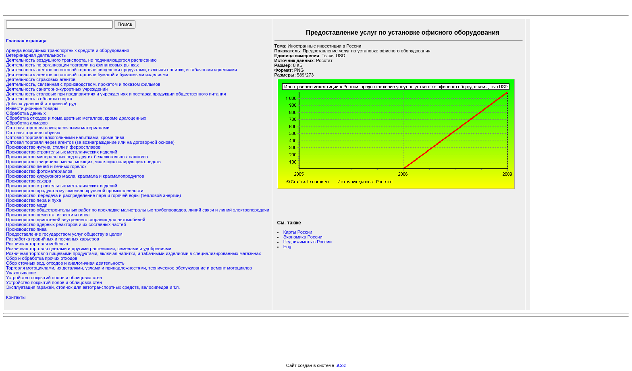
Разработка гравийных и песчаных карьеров (52, 238)
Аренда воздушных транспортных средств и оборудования (67, 50)
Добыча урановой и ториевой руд (41, 103)
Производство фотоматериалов (39, 171)
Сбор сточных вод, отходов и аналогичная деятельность (65, 263)
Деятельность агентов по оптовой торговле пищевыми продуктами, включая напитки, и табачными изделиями (121, 69)
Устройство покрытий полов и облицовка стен (54, 277)
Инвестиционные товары (32, 108)
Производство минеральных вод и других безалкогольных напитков (77, 156)
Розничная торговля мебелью (37, 243)
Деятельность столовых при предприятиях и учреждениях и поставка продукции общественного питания (116, 93)
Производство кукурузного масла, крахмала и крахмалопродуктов (75, 176)
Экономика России (302, 236)
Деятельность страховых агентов (40, 79)
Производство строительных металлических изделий (61, 151)
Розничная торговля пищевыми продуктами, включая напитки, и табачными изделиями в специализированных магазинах (133, 253)
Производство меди (27, 205)
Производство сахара (28, 180)
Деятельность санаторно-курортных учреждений (57, 89)
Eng (287, 246)
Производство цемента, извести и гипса (47, 214)
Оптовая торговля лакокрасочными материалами (57, 127)
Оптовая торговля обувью (33, 132)
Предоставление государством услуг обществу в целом (64, 234)
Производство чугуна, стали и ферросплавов (53, 147)
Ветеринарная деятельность (36, 55)
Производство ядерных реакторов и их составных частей (66, 224)
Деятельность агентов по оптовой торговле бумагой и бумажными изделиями (87, 74)
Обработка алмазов (27, 122)
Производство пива (26, 229)
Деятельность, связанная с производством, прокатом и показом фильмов (83, 84)
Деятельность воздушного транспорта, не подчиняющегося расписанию (81, 60)
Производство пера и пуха (33, 200)
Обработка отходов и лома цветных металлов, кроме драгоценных (76, 118)
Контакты (15, 297)
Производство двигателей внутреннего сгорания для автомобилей (75, 219)
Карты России (297, 232)
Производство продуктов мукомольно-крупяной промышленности (74, 190)
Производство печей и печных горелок (46, 166)
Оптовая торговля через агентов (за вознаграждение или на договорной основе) (90, 142)
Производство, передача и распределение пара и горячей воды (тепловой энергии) (93, 195)
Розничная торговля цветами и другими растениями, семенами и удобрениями (88, 248)
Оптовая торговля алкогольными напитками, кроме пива (65, 137)
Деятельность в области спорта (39, 98)
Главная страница (26, 40)
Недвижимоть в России (307, 241)
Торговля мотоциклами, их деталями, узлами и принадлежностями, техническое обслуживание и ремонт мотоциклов (129, 267)
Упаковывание (21, 272)
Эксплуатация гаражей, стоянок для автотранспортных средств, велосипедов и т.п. (93, 287)
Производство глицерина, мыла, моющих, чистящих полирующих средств (83, 161)
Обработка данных (26, 113)
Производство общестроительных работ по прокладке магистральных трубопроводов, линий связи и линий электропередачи (137, 209)
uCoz (340, 365)
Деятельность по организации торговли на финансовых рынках (72, 64)
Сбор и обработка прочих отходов (41, 258)
